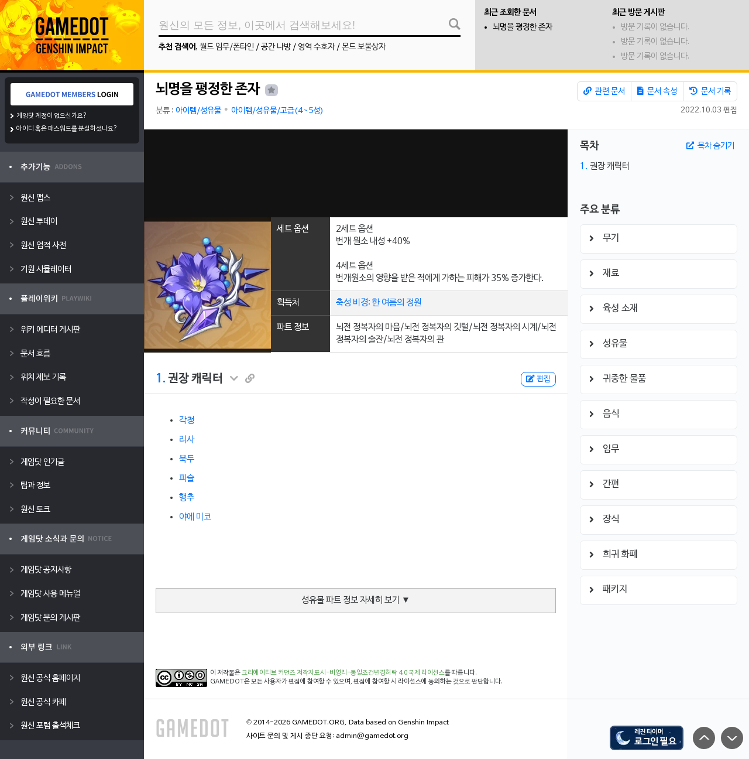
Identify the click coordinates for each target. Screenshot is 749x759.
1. (161, 378)
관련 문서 (604, 91)
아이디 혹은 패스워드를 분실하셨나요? (67, 128)
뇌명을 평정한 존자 (522, 27)
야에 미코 (195, 517)
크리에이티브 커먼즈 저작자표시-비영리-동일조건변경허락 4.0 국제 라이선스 (343, 672)
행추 (186, 497)
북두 (186, 459)
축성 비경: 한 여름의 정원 (378, 302)
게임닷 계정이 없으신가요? (51, 115)
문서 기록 (710, 91)
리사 (186, 440)
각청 (186, 420)
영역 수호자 (316, 47)
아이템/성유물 (198, 111)
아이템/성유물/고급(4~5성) (277, 111)
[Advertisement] (355, 173)
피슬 (186, 478)
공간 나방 (276, 47)
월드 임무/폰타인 (227, 47)
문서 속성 (657, 91)
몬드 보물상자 (364, 47)
